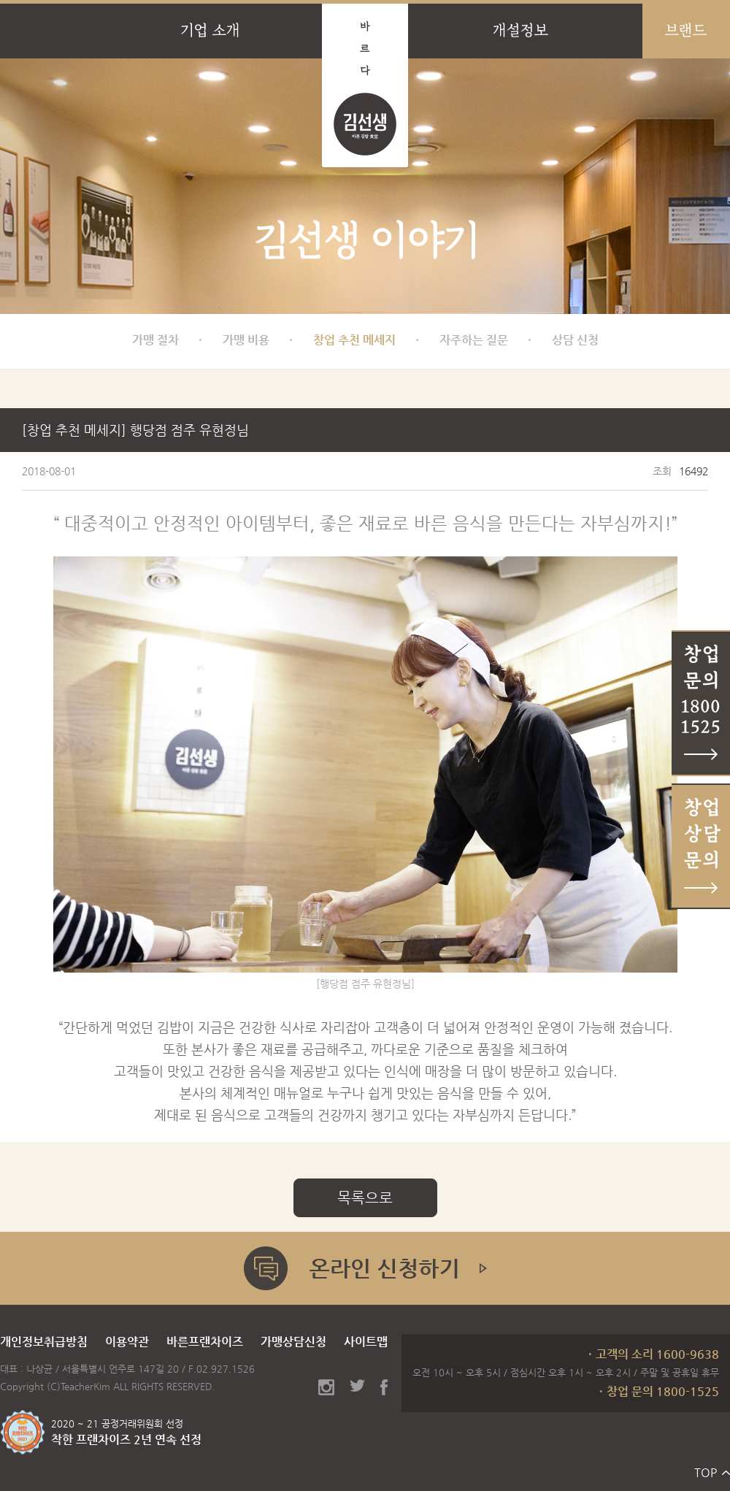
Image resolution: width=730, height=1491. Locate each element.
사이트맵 (366, 1342)
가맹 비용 (246, 340)
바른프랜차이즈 (204, 1342)
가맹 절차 (155, 340)
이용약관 (127, 1342)
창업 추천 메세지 (354, 340)
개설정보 (520, 30)
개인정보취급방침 (44, 1342)
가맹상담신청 (293, 1342)
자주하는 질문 (473, 340)
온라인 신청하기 (365, 1268)
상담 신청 (575, 340)
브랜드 (686, 30)
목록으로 (365, 1197)
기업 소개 (210, 30)
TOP (705, 1472)
